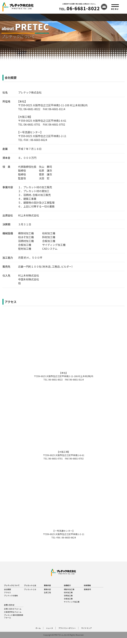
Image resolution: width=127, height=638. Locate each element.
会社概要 (7, 589)
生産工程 (47, 592)
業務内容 (47, 589)
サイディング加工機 (71, 601)
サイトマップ (86, 628)
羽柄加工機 (68, 595)
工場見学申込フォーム (12, 612)
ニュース (49, 628)
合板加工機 (68, 598)
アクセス (7, 592)
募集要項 (87, 589)
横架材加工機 (69, 589)
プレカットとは (30, 589)
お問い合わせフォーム (12, 609)
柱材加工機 (68, 592)
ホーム (38, 628)
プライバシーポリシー (67, 628)
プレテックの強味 (11, 595)
